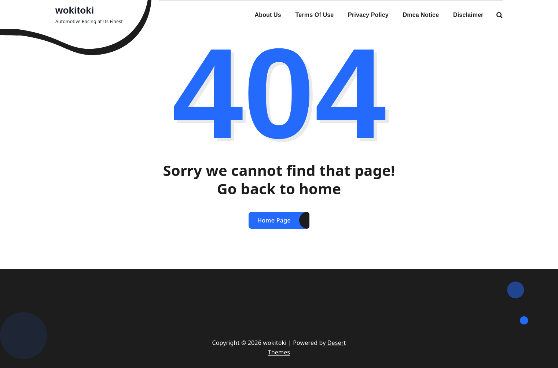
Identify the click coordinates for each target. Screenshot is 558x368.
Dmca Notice (421, 15)
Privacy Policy (368, 15)
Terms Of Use (314, 15)
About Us (268, 15)
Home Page (274, 220)
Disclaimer (468, 15)
